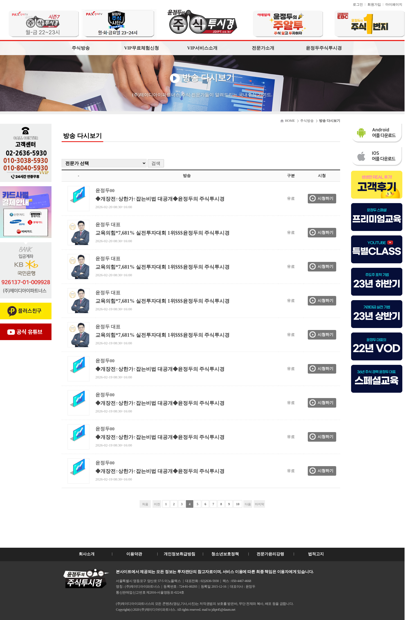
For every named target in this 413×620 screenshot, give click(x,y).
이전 (157, 504)
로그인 (358, 4)
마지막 (259, 504)
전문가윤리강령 (270, 554)
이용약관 (134, 554)
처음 (145, 504)
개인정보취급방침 (179, 554)
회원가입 (374, 4)
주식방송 (81, 48)
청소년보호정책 (225, 554)
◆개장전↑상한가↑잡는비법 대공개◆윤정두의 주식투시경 (160, 199)
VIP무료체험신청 (141, 48)
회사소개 (87, 554)
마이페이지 (393, 4)
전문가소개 (263, 48)
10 (237, 504)
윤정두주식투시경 (324, 48)
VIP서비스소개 (202, 48)
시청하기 (325, 198)
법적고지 (316, 554)
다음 (248, 504)
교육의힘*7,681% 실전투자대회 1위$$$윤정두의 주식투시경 (162, 233)
